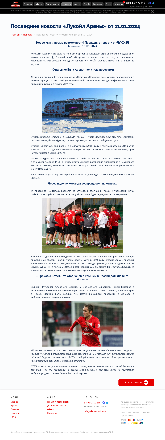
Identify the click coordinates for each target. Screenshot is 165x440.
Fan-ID (13, 417)
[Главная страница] (15, 5)
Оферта (51, 409)
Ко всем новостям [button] (136, 382)
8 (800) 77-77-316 (135, 3)
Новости (15, 413)
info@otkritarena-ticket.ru (95, 411)
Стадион (15, 409)
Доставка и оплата (56, 405)
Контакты (52, 413)
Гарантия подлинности (58, 402)
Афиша (14, 405)
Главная (14, 402)
